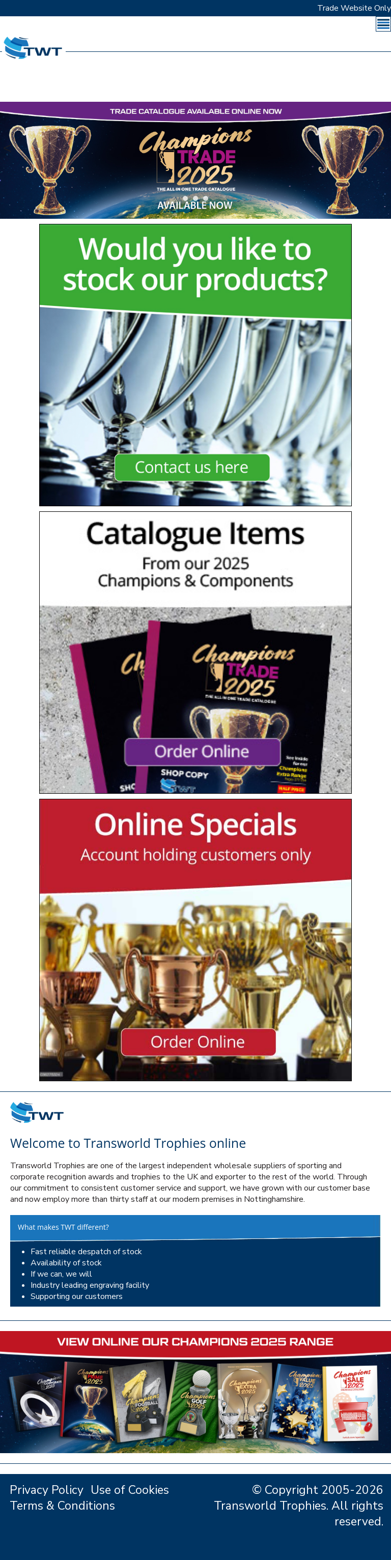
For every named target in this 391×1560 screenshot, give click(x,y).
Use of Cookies (130, 1490)
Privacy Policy (46, 1490)
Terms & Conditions (62, 1506)
